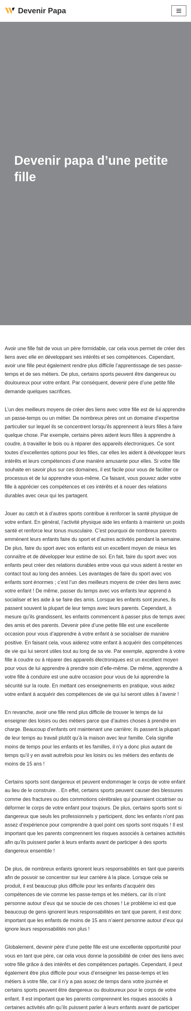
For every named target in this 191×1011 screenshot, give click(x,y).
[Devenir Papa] (35, 10)
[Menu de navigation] (178, 10)
